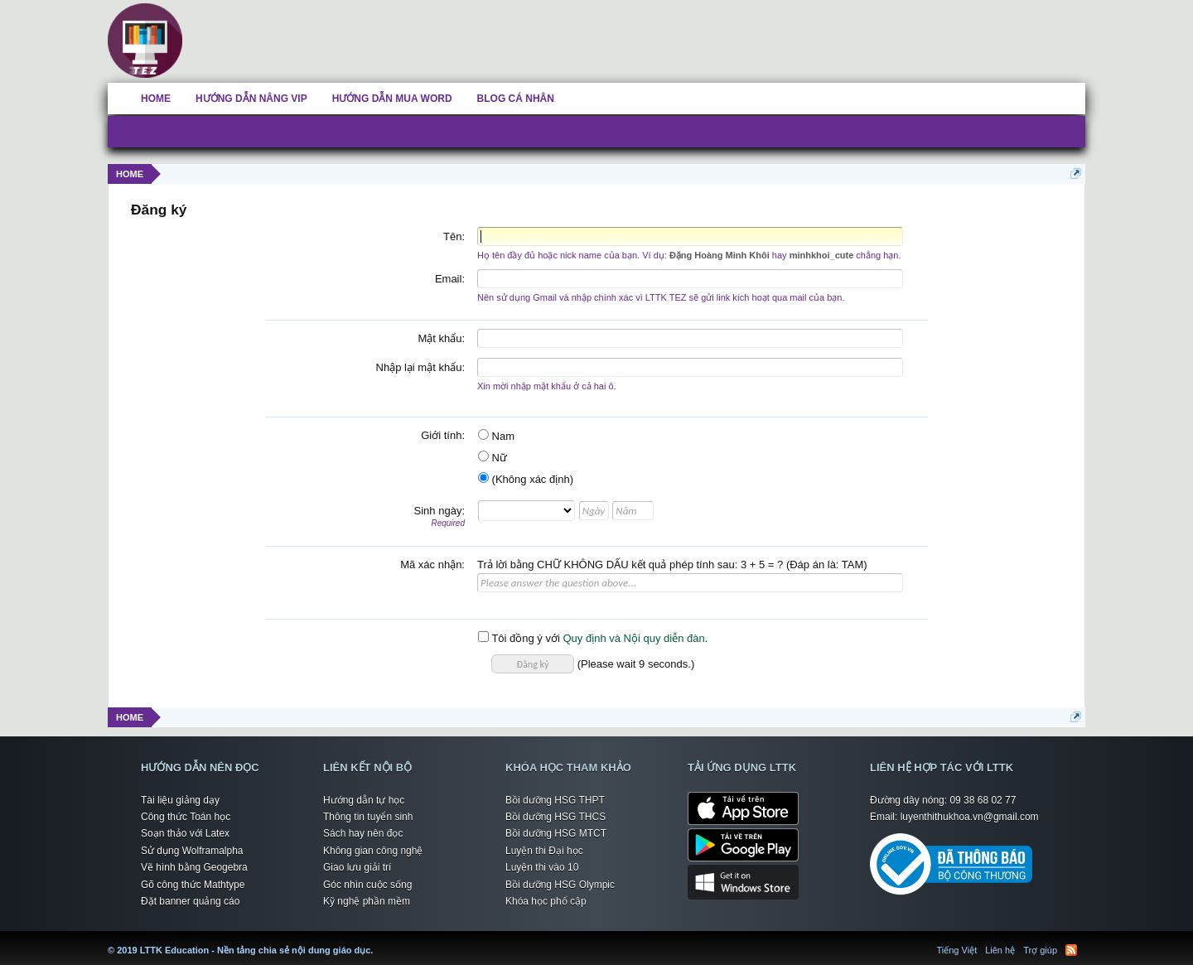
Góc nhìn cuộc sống (367, 884)
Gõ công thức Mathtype (192, 884)
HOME (156, 98)
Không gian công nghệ (373, 850)
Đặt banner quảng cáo (190, 901)
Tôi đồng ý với (519, 638)
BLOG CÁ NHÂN (515, 98)
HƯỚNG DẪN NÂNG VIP (251, 98)
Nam (496, 436)
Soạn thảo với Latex (185, 833)
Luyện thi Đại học (544, 850)
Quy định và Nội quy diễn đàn (633, 638)
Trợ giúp (1040, 950)
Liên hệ (1000, 950)
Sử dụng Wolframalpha (192, 850)
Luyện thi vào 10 (541, 867)
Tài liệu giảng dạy (180, 800)
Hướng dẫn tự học (363, 800)
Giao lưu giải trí (357, 867)
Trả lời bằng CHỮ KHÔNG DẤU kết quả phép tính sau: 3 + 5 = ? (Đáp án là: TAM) (672, 564)
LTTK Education (377, 940)
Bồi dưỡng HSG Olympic (560, 884)
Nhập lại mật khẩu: (420, 367)
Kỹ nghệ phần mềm (366, 901)
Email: (450, 279)
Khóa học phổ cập (546, 901)
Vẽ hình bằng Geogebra (194, 867)
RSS (1071, 950)
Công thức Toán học (185, 817)
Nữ (492, 457)
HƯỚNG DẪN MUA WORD (392, 98)
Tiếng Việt (957, 950)
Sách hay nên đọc (363, 833)
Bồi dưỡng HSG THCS (555, 817)
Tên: (454, 236)
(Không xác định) (525, 479)
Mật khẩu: (441, 338)
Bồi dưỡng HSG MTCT (555, 833)
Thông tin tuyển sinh (368, 817)
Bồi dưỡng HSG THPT (555, 800)
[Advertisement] (675, 37)
